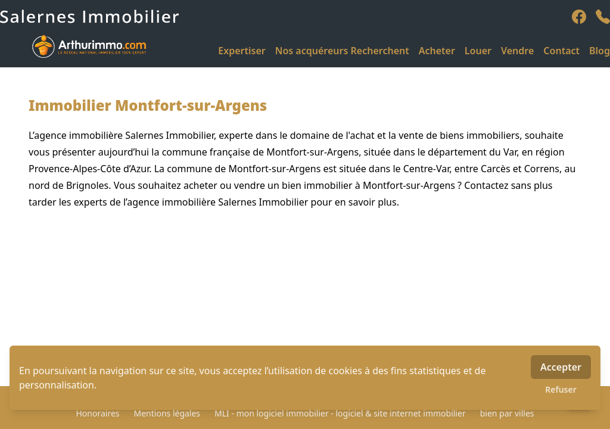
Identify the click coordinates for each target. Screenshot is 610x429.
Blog (599, 50)
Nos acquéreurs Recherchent (342, 50)
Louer (478, 50)
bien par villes (507, 413)
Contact (561, 50)
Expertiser (241, 50)
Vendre (517, 50)
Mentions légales (167, 413)
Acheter (437, 50)
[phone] (603, 17)
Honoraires (97, 413)
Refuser (561, 389)
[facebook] (579, 17)
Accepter (560, 367)
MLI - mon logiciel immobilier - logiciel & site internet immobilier (340, 413)
